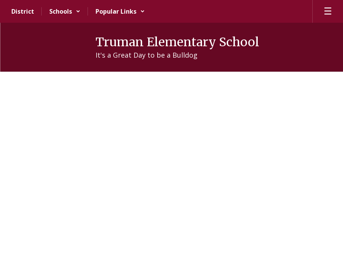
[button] (65, 11)
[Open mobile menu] (328, 11)
